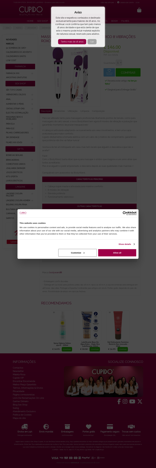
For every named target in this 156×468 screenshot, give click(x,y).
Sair (92, 41)
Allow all (117, 252)
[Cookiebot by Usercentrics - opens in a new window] (124, 213)
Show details (125, 244)
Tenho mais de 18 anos (72, 41)
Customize (77, 252)
